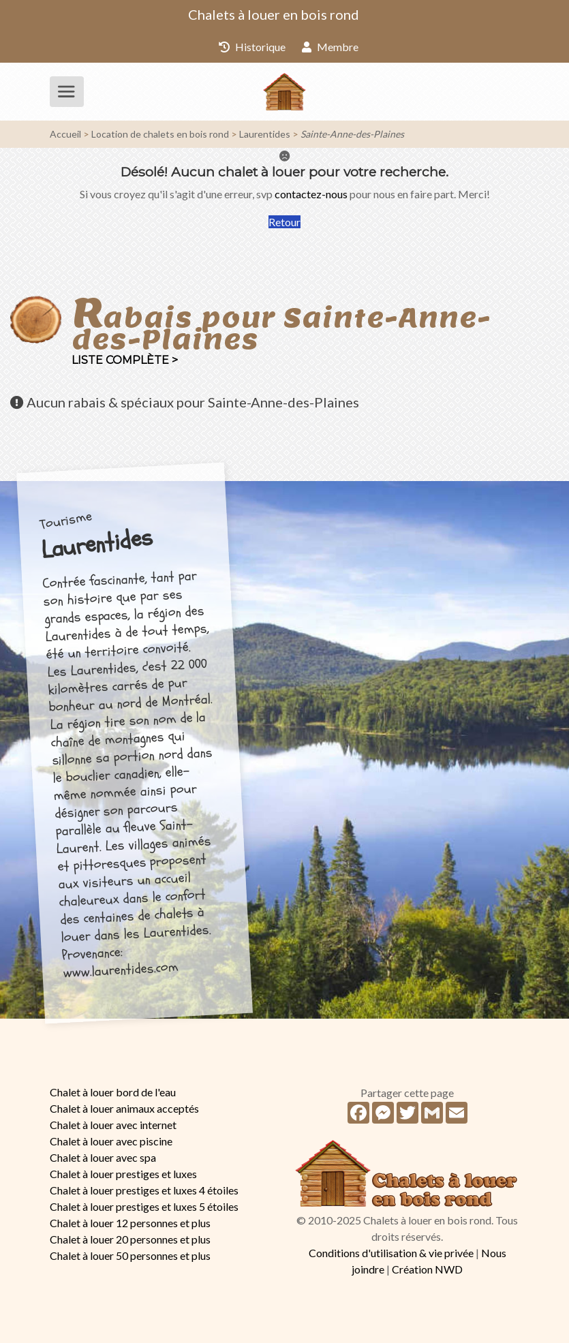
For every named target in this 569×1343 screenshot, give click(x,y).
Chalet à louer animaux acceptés (124, 1108)
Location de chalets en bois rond (160, 134)
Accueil (65, 134)
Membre (330, 46)
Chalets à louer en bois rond (273, 14)
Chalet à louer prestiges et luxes (123, 1173)
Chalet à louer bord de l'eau (113, 1091)
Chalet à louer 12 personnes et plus (130, 1222)
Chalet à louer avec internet (113, 1124)
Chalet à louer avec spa (103, 1157)
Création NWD (427, 1269)
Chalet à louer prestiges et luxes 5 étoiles (144, 1206)
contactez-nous (311, 193)
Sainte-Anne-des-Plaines (352, 134)
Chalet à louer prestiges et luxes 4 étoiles (144, 1190)
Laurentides (264, 134)
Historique (252, 46)
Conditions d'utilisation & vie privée (391, 1252)
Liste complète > (125, 360)
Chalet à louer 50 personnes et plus (130, 1255)
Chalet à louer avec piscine (111, 1140)
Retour (284, 221)
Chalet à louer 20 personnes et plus (130, 1239)
